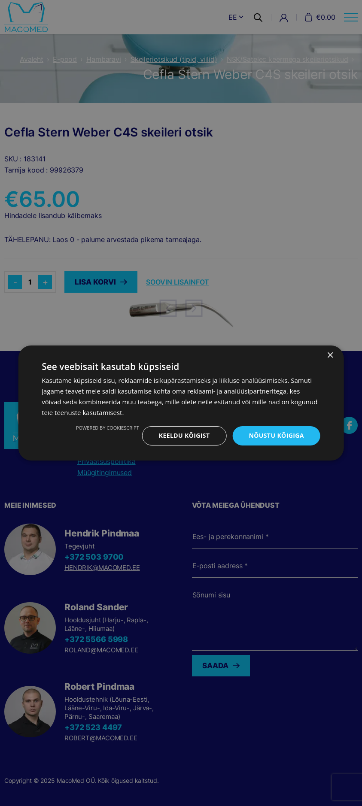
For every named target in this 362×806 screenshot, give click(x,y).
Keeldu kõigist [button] (184, 435)
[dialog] (181, 403)
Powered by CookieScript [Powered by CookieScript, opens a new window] (107, 427)
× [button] (330, 355)
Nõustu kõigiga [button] (276, 435)
